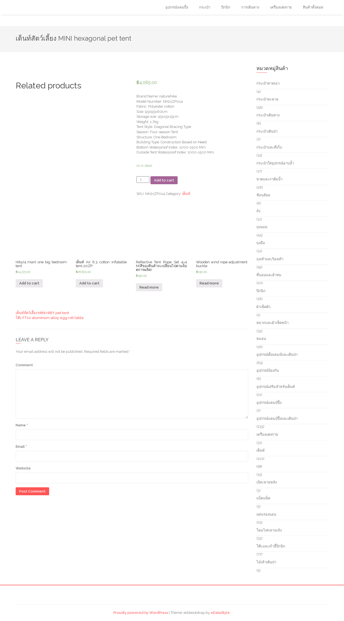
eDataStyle (220, 613)
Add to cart (164, 180)
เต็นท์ (186, 194)
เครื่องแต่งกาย (281, 7)
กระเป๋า (204, 7)
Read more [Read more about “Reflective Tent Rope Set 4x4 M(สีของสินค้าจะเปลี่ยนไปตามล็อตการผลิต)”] (149, 287)
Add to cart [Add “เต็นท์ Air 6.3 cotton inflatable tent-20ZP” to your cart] (89, 283)
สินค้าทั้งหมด (313, 7)
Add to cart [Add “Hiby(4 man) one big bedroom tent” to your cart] (29, 283)
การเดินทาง (250, 7)
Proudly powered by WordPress (140, 613)
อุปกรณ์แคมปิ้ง (176, 7)
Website (23, 468)
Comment (24, 365)
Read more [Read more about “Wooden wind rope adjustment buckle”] (209, 283)
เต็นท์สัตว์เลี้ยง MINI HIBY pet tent (42, 313)
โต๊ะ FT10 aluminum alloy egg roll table (50, 318)
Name (22, 425)
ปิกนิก (225, 7)
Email (21, 446)
